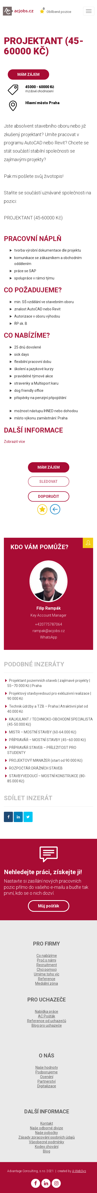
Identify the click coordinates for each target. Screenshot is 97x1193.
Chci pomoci (47, 969)
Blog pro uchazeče (47, 1025)
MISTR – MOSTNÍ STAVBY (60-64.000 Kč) (42, 732)
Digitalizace (46, 1086)
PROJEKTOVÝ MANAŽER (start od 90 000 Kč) (46, 760)
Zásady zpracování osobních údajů (46, 1137)
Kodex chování (46, 1147)
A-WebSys (79, 1171)
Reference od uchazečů (46, 1021)
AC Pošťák (46, 1016)
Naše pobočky (46, 1133)
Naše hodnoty (46, 1067)
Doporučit (48, 496)
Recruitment (46, 965)
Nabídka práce (46, 1011)
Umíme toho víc (46, 974)
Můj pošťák (48, 906)
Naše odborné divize (46, 1128)
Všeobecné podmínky (46, 1142)
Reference (46, 979)
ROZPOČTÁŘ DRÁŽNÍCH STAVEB (36, 768)
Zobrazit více (14, 442)
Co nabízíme (46, 956)
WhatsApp (48, 637)
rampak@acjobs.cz (49, 631)
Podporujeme (46, 1072)
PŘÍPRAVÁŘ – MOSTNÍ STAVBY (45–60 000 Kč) (47, 740)
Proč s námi (46, 960)
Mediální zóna (46, 983)
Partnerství (47, 1081)
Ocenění (46, 1077)
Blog (46, 1151)
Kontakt (46, 1123)
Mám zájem (28, 74)
